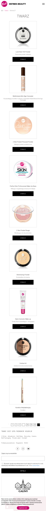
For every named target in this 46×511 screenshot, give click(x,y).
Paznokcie (20, 431)
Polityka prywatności (8, 443)
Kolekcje (28, 431)
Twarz (6, 10)
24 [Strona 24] (27, 425)
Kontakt (24, 438)
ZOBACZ (23, 59)
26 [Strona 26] (35, 425)
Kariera (34, 436)
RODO (26, 443)
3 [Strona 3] (19, 425)
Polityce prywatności (28, 504)
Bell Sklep (20, 436)
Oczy (9, 431)
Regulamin (19, 443)
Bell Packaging (6, 438)
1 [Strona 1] (12, 425)
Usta (13, 431)
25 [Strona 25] (31, 425)
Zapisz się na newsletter (9, 453)
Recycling (27, 436)
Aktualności (11, 436)
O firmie (3, 436)
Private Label (16, 438)
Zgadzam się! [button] (23, 508)
